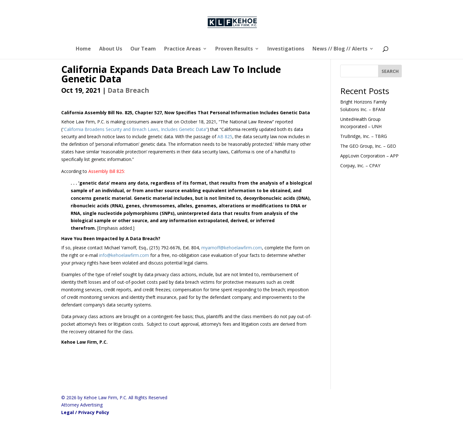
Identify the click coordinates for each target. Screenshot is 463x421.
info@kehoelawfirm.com (124, 255)
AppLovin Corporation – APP (369, 156)
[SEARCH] (390, 71)
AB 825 (224, 136)
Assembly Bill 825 (106, 171)
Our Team (143, 49)
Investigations (285, 49)
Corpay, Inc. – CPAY (360, 166)
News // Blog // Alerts (339, 49)
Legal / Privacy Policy (85, 412)
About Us (110, 49)
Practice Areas (182, 49)
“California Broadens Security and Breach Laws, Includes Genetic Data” (134, 129)
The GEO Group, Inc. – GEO (368, 146)
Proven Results (234, 49)
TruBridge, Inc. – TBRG (363, 136)
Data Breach (128, 90)
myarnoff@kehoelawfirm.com (231, 248)
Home (83, 49)
